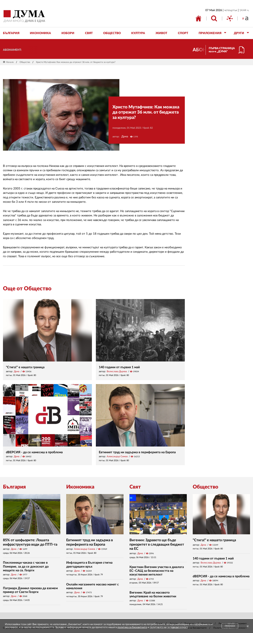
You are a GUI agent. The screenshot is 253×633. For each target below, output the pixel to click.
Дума (124, 136)
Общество (25, 62)
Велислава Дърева (117, 371)
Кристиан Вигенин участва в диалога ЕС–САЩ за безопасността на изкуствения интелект (156, 570)
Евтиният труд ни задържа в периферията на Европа (137, 452)
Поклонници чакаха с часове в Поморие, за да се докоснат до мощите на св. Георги (26, 566)
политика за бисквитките (132, 627)
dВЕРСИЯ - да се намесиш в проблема (34, 452)
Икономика (80, 487)
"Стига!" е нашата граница (25, 367)
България (14, 487)
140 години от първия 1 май (119, 367)
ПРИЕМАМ (230, 626)
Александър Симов (117, 456)
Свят (135, 487)
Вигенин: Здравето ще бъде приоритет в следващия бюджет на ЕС (156, 544)
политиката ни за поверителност (169, 627)
